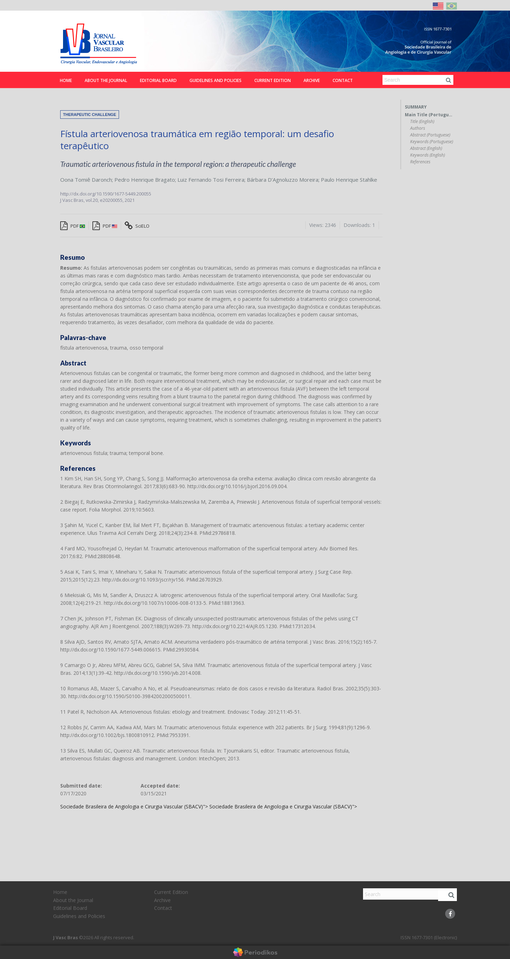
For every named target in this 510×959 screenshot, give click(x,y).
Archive (312, 80)
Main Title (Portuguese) (429, 115)
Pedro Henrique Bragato (144, 179)
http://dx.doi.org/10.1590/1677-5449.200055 (105, 194)
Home (66, 80)
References (420, 162)
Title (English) (422, 121)
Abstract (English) (426, 148)
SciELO (137, 226)
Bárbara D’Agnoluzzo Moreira (282, 179)
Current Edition (272, 80)
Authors (417, 128)
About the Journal (106, 80)
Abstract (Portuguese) (430, 135)
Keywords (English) (427, 155)
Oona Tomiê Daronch (86, 179)
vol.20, (93, 200)
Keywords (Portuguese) (431, 142)
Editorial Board (158, 80)
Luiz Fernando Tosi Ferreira (210, 179)
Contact (343, 80)
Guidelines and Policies (215, 80)
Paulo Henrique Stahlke (349, 179)
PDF (72, 226)
